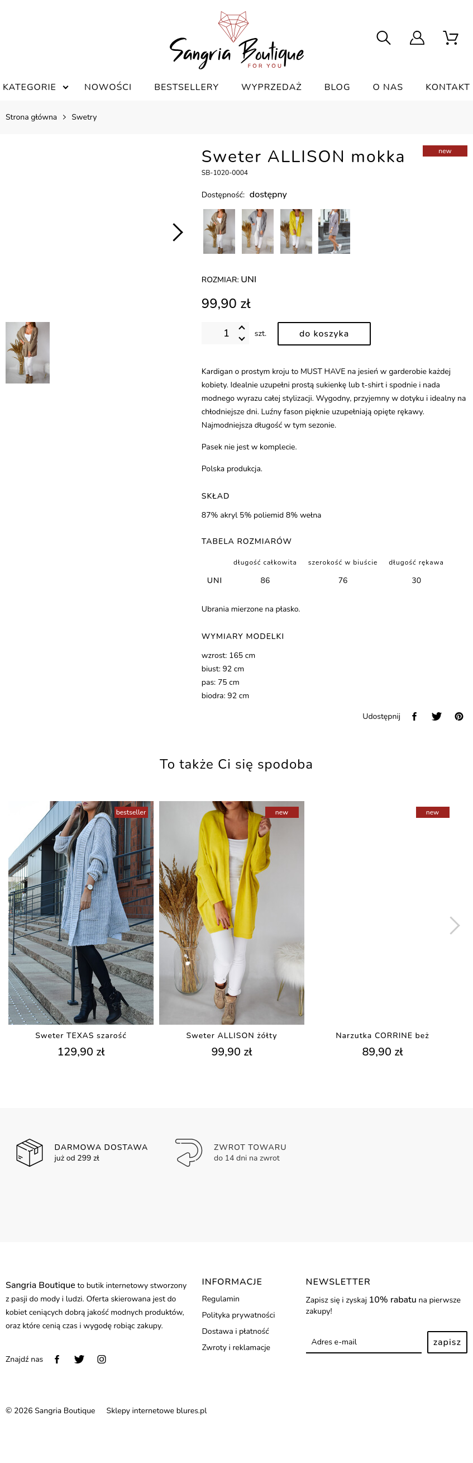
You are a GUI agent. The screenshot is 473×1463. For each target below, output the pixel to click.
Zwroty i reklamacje (236, 1347)
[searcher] (383, 39)
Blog (337, 87)
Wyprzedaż (271, 87)
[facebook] (414, 716)
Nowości (108, 87)
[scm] (450, 39)
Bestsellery (186, 87)
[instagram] (101, 1359)
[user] (417, 39)
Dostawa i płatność (235, 1331)
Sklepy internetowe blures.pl (157, 1410)
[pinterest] (459, 716)
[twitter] (436, 716)
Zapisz (447, 1342)
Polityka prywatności (238, 1315)
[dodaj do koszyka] (324, 333)
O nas (388, 87)
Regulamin (220, 1299)
